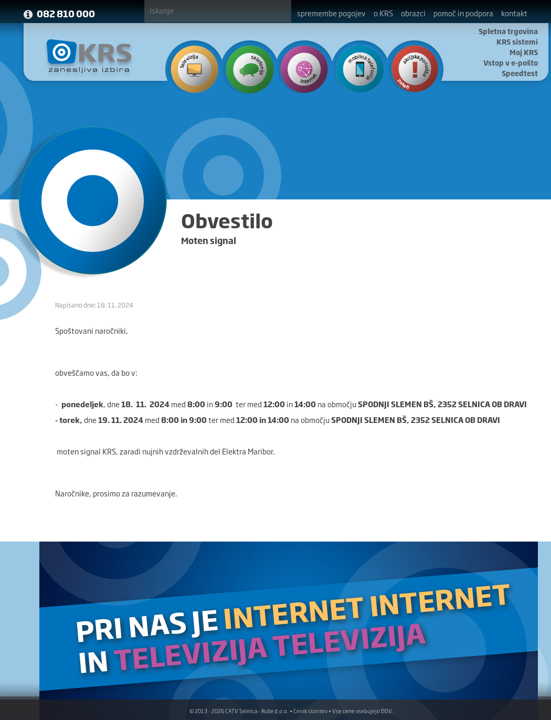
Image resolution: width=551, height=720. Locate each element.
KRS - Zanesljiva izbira (89, 56)
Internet (301, 68)
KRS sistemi (517, 41)
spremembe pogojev (331, 12)
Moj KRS (524, 52)
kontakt (514, 12)
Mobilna (355, 68)
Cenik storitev (310, 711)
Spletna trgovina (508, 31)
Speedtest (520, 73)
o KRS (383, 12)
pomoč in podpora (463, 12)
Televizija (193, 68)
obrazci (413, 12)
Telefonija (247, 68)
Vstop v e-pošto (510, 62)
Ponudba (409, 68)
